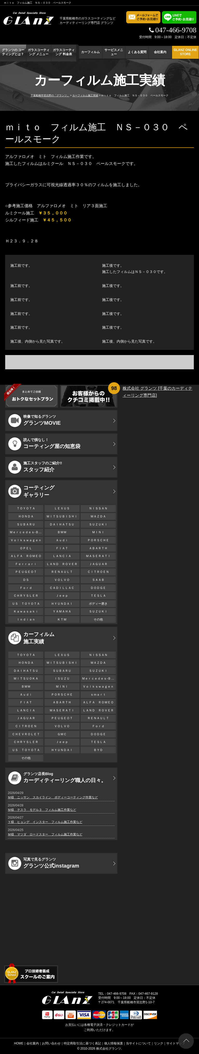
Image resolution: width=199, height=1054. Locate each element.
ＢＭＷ (62, 532)
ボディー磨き (98, 603)
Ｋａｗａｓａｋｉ (25, 611)
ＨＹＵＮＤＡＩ (62, 603)
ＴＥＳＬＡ (98, 595)
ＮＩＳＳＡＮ (98, 508)
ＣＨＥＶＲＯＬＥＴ (26, 734)
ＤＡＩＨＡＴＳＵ (61, 524)
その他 (98, 619)
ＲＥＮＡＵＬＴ (62, 572)
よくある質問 (137, 52)
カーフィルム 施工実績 (31, 637)
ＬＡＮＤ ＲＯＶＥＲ (61, 564)
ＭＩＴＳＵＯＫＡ (25, 678)
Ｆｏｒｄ (26, 588)
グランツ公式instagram (43, 863)
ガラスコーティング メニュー (38, 52)
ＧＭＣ (62, 734)
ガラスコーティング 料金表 (64, 52)
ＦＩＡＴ (62, 548)
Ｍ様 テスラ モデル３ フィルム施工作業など (42, 810)
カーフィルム (90, 52)
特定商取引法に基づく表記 (82, 1043)
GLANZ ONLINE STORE (185, 52)
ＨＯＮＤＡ (26, 516)
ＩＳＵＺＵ (62, 678)
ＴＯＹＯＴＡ (26, 508)
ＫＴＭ (62, 619)
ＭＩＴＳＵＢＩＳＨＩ (61, 516)
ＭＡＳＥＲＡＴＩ (98, 556)
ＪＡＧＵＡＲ (98, 564)
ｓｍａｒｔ (98, 694)
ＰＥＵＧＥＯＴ (26, 572)
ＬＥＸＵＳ (62, 508)
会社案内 (160, 52)
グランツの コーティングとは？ (13, 52)
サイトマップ (175, 1043)
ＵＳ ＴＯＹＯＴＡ (26, 603)
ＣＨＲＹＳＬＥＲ (25, 595)
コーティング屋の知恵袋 (44, 443)
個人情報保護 (113, 1043)
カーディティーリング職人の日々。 (57, 777)
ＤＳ (26, 580)
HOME (18, 1043)
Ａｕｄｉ (62, 540)
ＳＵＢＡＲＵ (26, 524)
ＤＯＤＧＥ (98, 588)
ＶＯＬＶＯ (62, 580)
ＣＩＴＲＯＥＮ (99, 572)
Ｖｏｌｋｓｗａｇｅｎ (25, 540)
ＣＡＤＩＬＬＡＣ (61, 588)
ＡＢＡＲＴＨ (98, 548)
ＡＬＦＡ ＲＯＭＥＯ (25, 556)
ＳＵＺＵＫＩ (98, 524)
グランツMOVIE (34, 420)
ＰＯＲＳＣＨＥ (98, 540)
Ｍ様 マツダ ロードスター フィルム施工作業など (45, 834)
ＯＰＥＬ (26, 548)
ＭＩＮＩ (98, 532)
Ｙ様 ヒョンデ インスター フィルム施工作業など (45, 822)
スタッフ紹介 (35, 467)
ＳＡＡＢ (98, 580)
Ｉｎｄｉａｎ (26, 619)
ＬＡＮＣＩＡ (62, 556)
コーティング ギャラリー (31, 491)
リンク (158, 1043)
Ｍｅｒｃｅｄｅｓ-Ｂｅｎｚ (26, 532)
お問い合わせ (51, 1043)
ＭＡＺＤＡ (98, 516)
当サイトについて (138, 1043)
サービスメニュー (113, 52)
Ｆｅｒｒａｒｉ (26, 564)
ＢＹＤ (98, 750)
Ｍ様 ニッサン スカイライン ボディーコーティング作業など (53, 797)
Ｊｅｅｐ (62, 595)
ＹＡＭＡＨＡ (62, 611)
